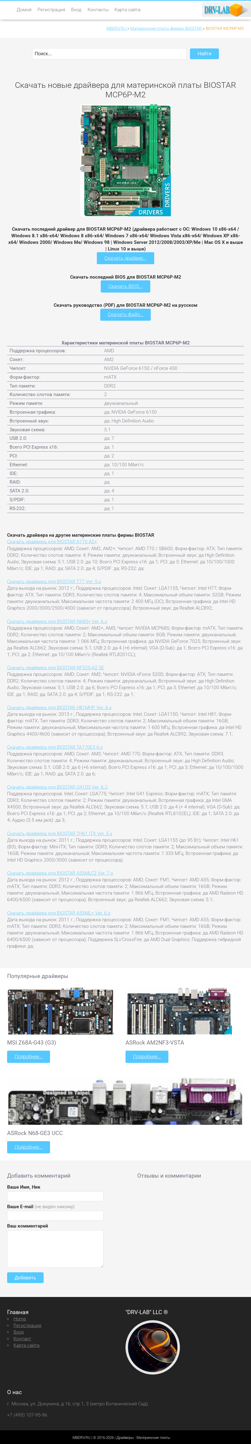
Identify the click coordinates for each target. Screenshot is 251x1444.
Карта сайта (127, 9)
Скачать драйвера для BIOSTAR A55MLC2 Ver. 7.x (60, 872)
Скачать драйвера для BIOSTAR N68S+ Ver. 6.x (57, 620)
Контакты (98, 9)
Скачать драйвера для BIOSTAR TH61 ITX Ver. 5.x (59, 832)
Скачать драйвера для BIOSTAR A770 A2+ (52, 541)
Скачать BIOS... (125, 286)
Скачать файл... (125, 314)
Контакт (22, 1337)
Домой (24, 9)
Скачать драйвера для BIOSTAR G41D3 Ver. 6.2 (57, 786)
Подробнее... (28, 1056)
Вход (76, 9)
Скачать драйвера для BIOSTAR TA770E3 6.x (55, 746)
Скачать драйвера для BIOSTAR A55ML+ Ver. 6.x (58, 912)
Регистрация (51, 9)
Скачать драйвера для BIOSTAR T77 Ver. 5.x (54, 580)
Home (19, 1317)
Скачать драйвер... (125, 258)
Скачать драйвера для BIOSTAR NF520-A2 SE (55, 667)
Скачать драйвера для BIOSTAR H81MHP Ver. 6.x (59, 706)
